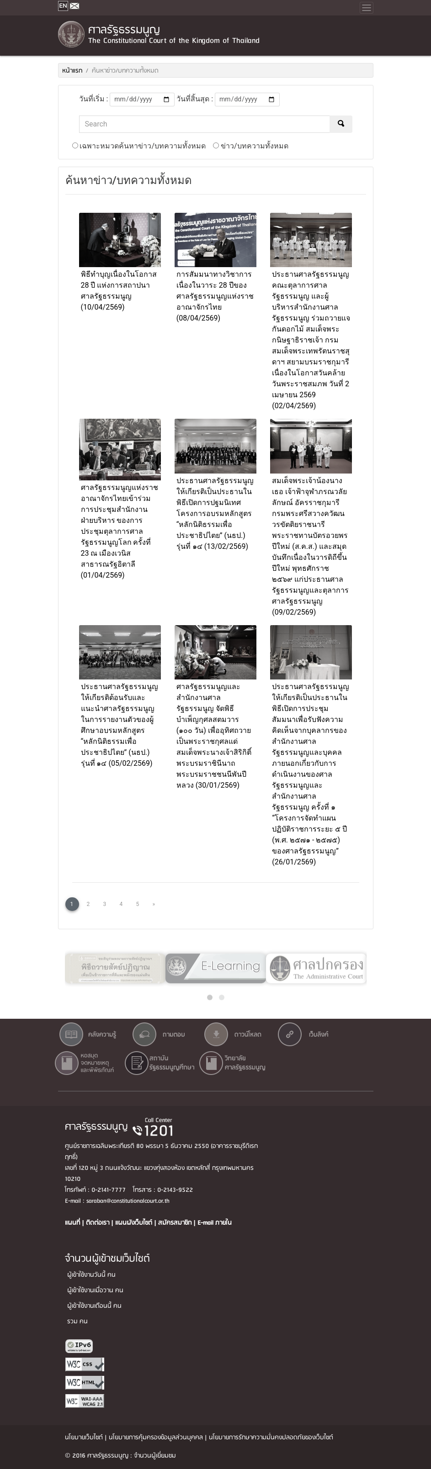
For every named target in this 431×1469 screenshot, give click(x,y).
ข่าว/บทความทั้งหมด (250, 146)
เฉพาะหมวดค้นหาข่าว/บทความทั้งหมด (139, 146)
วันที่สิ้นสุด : (194, 99)
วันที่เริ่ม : (93, 99)
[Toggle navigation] (366, 8)
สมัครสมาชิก (175, 1223)
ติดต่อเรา (98, 1223)
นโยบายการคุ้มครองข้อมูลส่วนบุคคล (156, 1437)
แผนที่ (73, 1223)
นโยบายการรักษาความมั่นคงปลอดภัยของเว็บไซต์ (271, 1437)
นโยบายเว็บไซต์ (84, 1437)
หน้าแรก (72, 71)
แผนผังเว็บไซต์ (134, 1223)
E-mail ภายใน (214, 1223)
